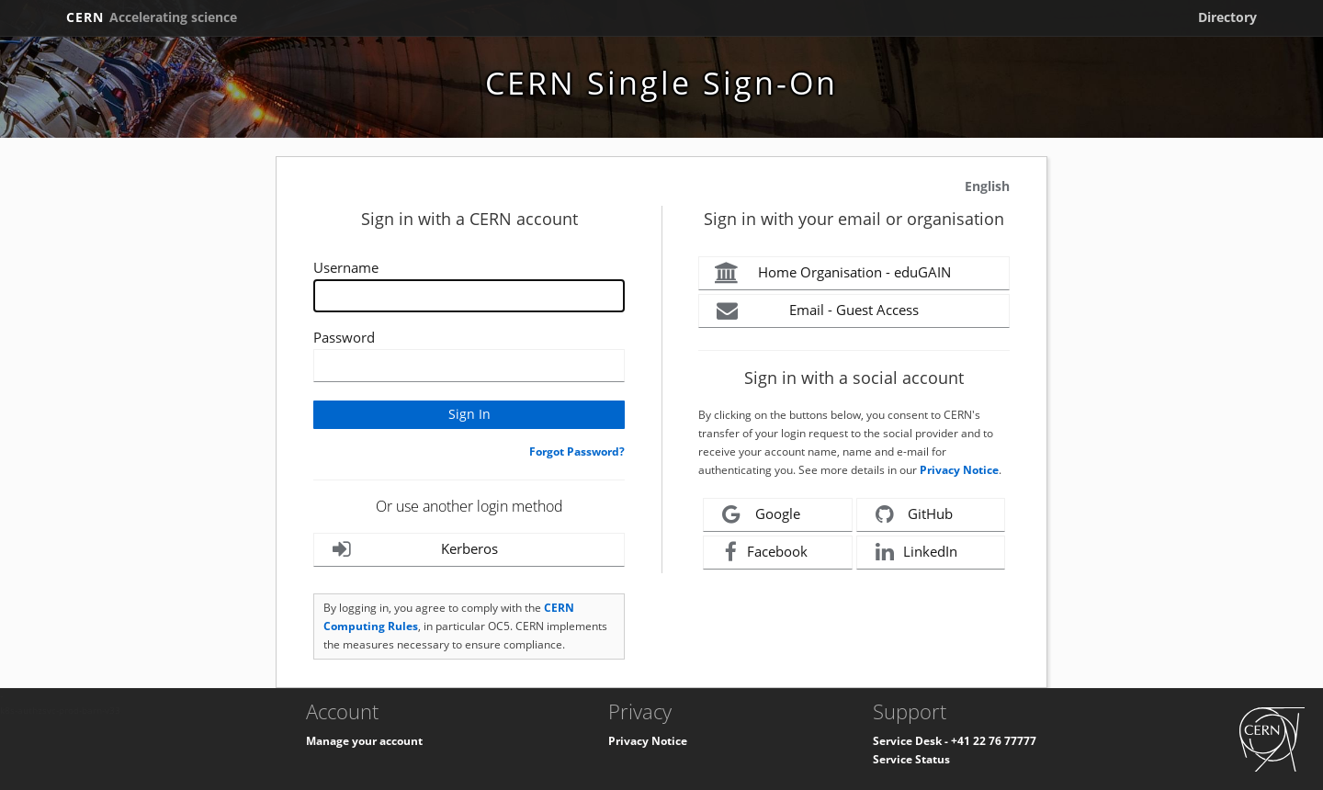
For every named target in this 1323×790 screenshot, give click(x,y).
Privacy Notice (959, 470)
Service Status (911, 759)
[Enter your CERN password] (469, 365)
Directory (1227, 17)
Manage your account (364, 741)
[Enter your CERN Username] (469, 295)
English (987, 186)
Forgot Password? (577, 451)
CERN (151, 17)
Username (346, 267)
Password (344, 337)
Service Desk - (912, 741)
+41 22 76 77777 (993, 741)
